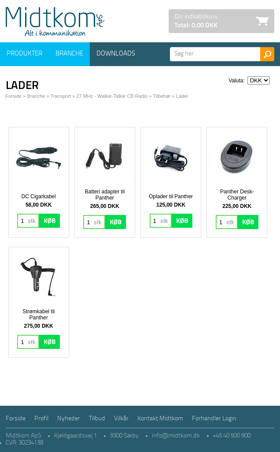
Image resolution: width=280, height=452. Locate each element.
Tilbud (97, 418)
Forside (14, 96)
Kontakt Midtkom (160, 418)
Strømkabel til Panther (38, 314)
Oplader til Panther (171, 196)
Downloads (115, 54)
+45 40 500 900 (232, 436)
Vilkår (121, 418)
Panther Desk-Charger (237, 195)
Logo (55, 21)
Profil (41, 418)
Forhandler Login (214, 418)
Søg (267, 54)
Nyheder (68, 418)
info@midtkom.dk (176, 436)
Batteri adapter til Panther (105, 195)
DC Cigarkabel (39, 196)
